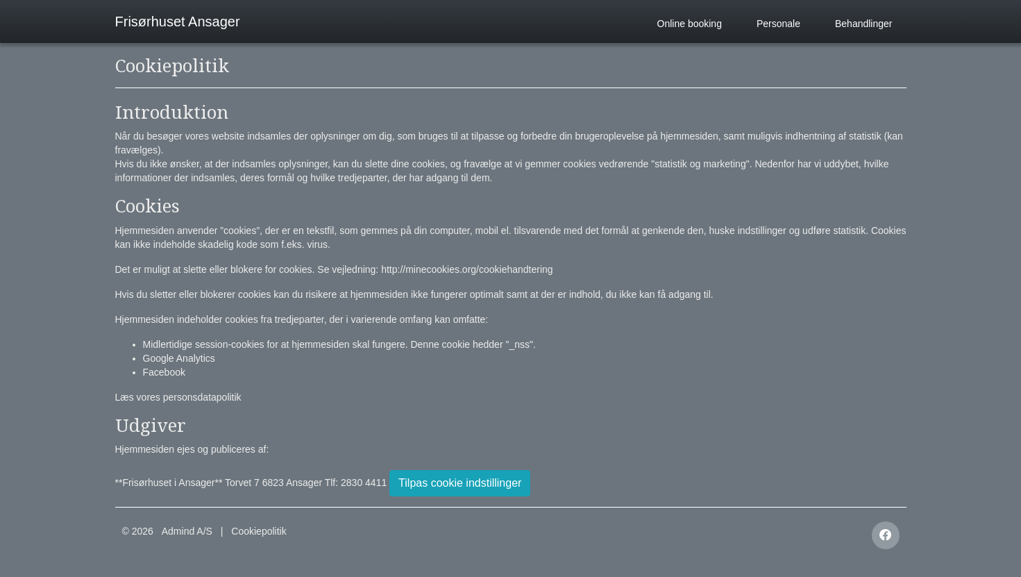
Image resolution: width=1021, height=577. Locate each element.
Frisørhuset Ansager (177, 21)
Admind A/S (187, 531)
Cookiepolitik (258, 531)
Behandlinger (864, 23)
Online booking (689, 23)
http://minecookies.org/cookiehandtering (466, 269)
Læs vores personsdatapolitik (178, 397)
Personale (778, 23)
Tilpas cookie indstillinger (459, 483)
